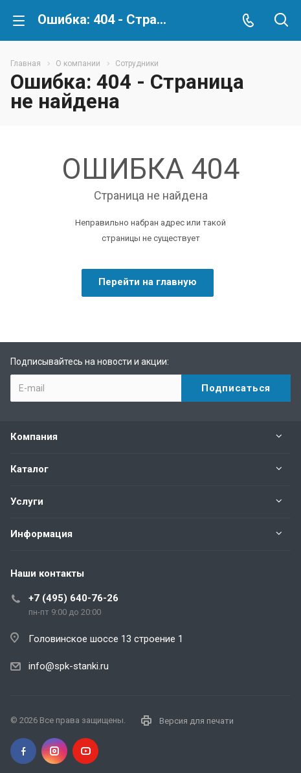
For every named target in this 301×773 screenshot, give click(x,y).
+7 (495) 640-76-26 (73, 598)
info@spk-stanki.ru (68, 666)
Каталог (29, 469)
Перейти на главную (147, 282)
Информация (41, 534)
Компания (34, 437)
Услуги (26, 501)
